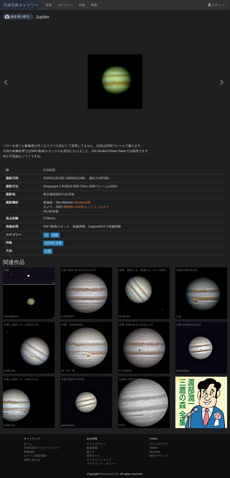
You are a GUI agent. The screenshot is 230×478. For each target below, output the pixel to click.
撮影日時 (12, 178)
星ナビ (91, 451)
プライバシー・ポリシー (101, 463)
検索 (94, 5)
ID (7, 170)
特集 (82, 5)
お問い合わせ (32, 459)
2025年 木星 (53, 243)
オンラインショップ (99, 459)
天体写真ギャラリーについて (41, 447)
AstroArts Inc (110, 473)
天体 (9, 250)
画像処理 (12, 226)
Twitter (153, 447)
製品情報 (92, 447)
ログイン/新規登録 (35, 455)
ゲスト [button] (216, 5)
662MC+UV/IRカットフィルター (86, 207)
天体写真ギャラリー (20, 5)
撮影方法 (12, 186)
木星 (48, 251)
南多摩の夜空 (20, 16)
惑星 (55, 235)
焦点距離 (12, 218)
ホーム (28, 443)
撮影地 (10, 194)
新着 (48, 5)
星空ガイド (93, 455)
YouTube (154, 451)
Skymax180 (82, 202)
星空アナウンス (158, 455)
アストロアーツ (96, 443)
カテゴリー (65, 5)
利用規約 (29, 451)
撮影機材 (12, 202)
